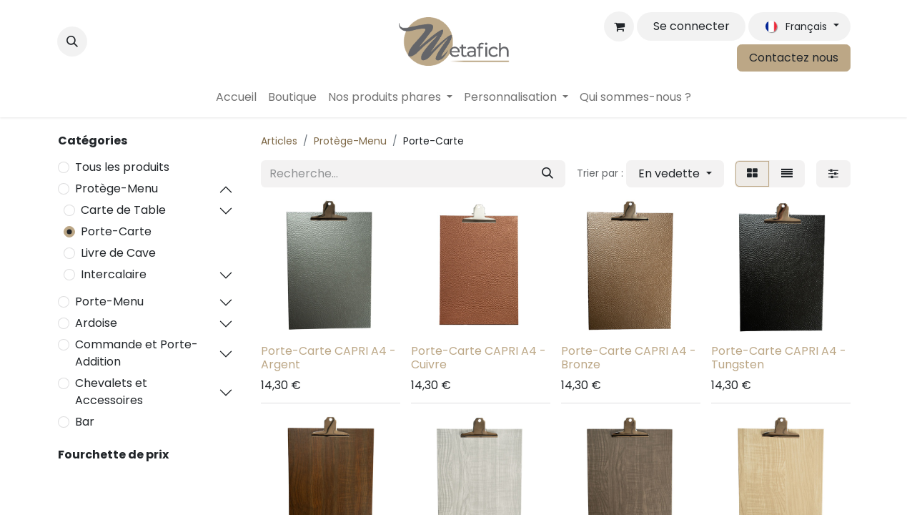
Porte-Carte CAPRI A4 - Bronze (628, 358)
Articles (279, 141)
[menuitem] (236, 97)
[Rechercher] (547, 173)
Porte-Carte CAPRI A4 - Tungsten (778, 358)
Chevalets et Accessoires (111, 391)
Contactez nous (793, 57)
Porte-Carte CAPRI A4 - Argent (328, 358)
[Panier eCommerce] (619, 26)
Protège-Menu (116, 188)
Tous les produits (122, 167)
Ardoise (96, 323)
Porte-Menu (109, 301)
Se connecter (691, 26)
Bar (84, 421)
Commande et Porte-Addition (136, 353)
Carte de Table (123, 210)
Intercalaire (114, 274)
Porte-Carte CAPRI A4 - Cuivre (478, 358)
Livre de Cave (118, 253)
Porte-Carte (116, 231)
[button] (72, 41)
